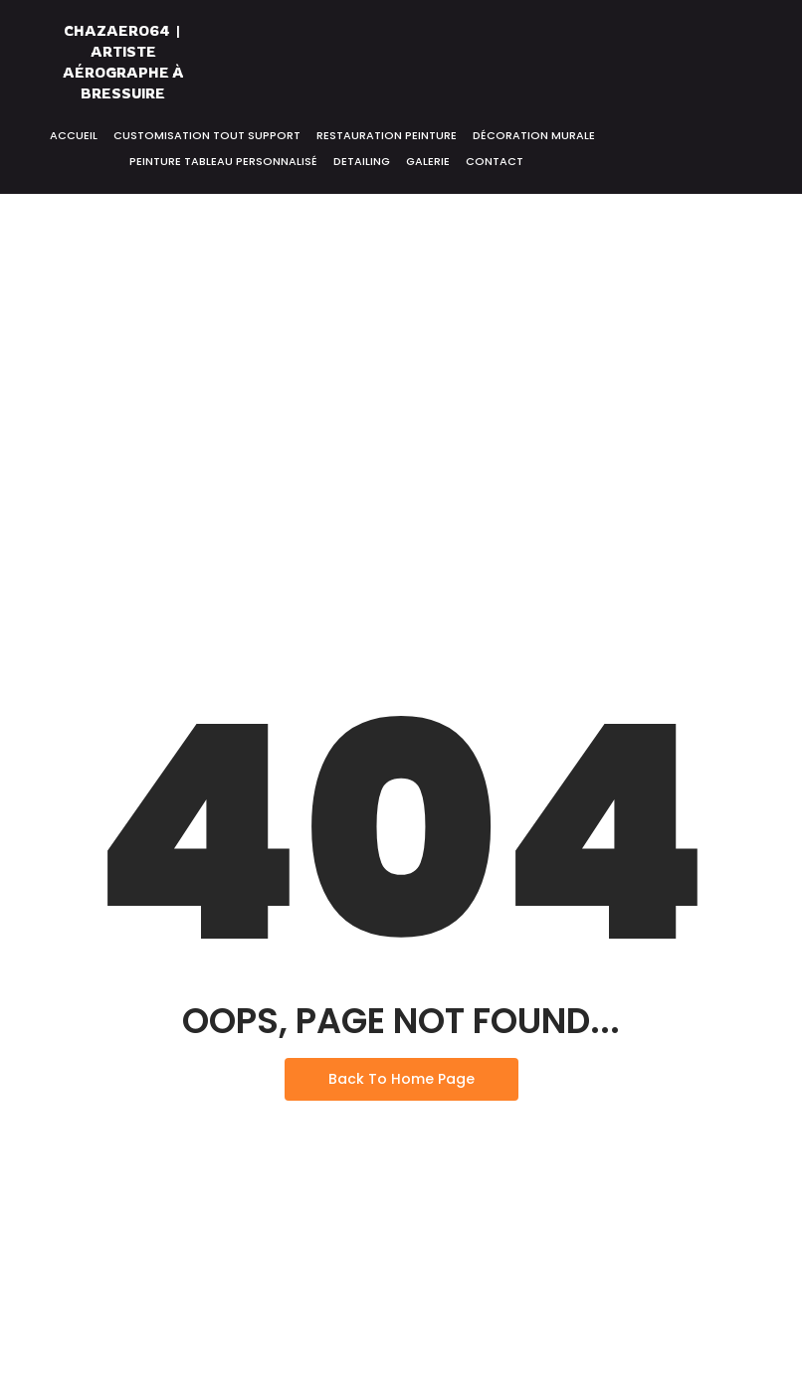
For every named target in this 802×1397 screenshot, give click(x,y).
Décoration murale (534, 135)
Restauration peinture (386, 135)
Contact (494, 161)
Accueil (74, 135)
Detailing (361, 161)
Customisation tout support (207, 135)
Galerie (428, 161)
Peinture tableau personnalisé (223, 161)
